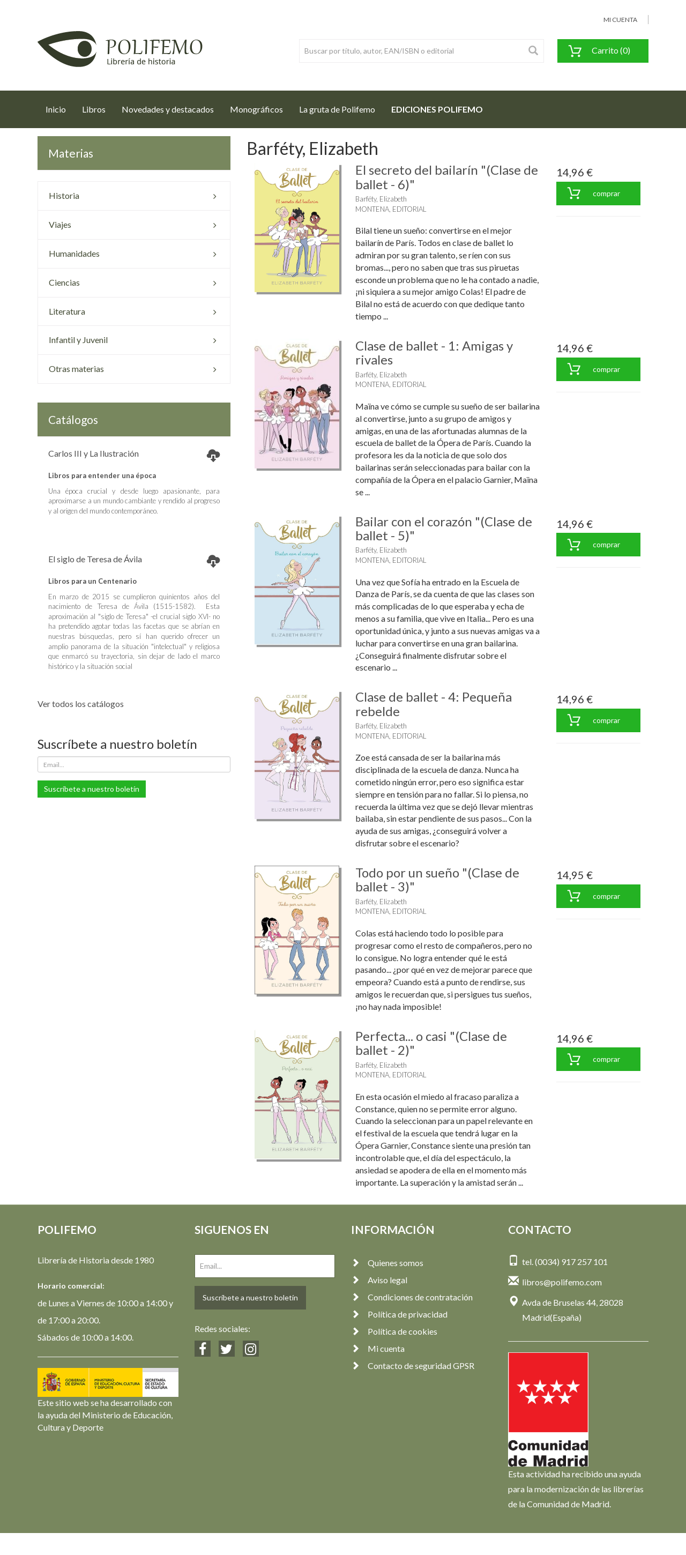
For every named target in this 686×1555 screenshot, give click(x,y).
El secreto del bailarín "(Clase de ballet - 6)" (446, 176)
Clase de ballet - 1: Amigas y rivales (434, 352)
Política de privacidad (399, 1314)
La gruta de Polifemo (337, 109)
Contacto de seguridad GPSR (412, 1365)
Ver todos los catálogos (81, 703)
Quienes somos (387, 1263)
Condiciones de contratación (412, 1297)
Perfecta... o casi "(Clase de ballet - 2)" (431, 1043)
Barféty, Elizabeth (381, 199)
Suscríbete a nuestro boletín (91, 788)
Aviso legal (379, 1280)
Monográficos (256, 109)
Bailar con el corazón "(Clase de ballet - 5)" (443, 528)
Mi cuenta (378, 1348)
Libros (94, 109)
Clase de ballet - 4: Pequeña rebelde (433, 703)
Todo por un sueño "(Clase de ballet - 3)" (437, 879)
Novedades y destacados (168, 109)
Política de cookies (394, 1331)
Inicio (60, 106)
